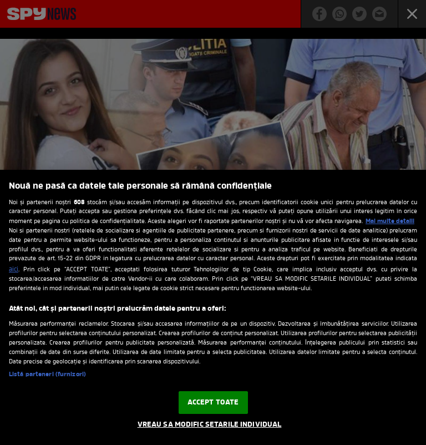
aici (13, 269)
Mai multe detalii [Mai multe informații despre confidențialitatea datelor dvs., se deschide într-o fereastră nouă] (390, 221)
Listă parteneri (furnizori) (47, 375)
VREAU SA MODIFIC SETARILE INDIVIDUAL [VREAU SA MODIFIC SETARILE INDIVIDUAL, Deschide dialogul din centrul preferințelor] (210, 425)
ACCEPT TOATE (213, 402)
